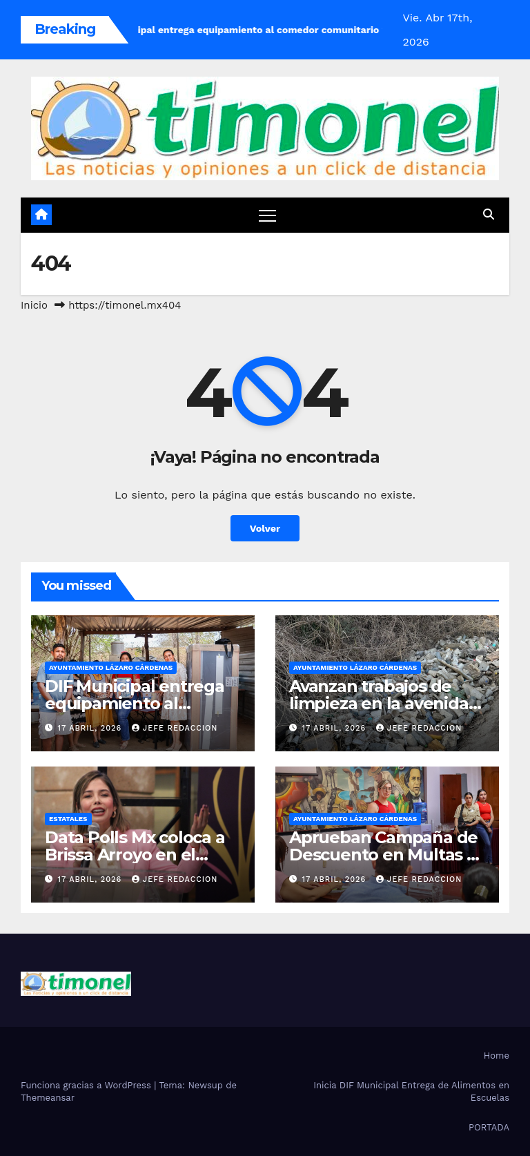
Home (496, 1055)
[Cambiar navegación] (267, 215)
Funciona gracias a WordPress (87, 1085)
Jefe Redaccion (175, 728)
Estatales (68, 818)
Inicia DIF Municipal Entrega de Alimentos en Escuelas (411, 1091)
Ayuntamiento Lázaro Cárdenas (111, 667)
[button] (488, 214)
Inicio (34, 305)
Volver (265, 528)
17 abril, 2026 (91, 728)
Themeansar (48, 1097)
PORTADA (489, 1127)
